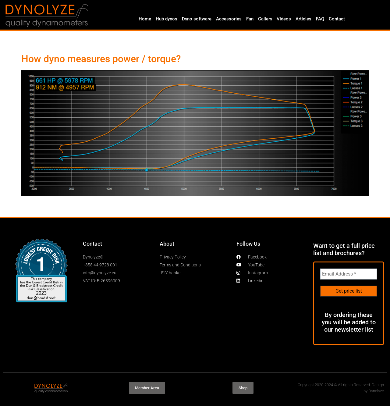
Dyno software (196, 19)
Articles (303, 19)
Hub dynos (166, 19)
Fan (250, 19)
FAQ (320, 19)
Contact (337, 19)
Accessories (229, 19)
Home (145, 19)
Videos (284, 19)
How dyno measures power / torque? (101, 59)
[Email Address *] (348, 274)
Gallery (265, 19)
